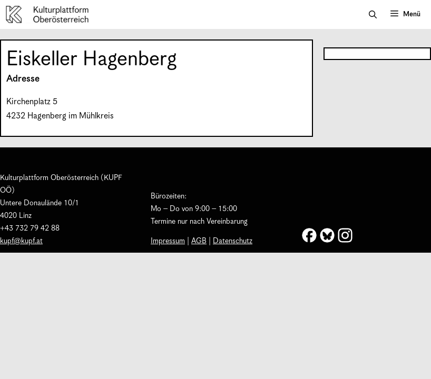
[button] (373, 14)
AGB (199, 241)
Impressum (168, 241)
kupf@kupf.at (21, 241)
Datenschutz (232, 241)
